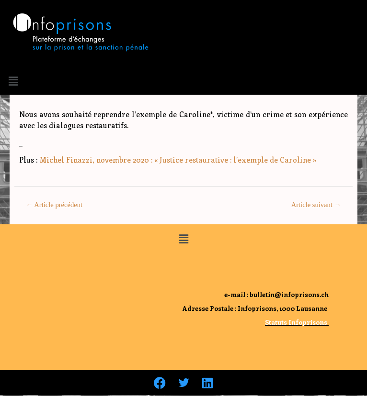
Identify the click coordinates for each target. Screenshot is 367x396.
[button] (13, 81)
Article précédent (54, 205)
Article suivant (316, 205)
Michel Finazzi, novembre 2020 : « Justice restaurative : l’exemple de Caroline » (177, 160)
